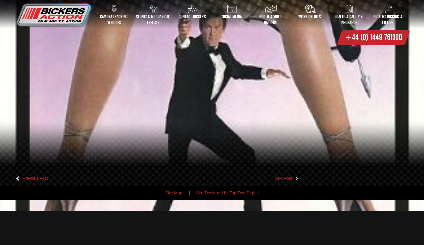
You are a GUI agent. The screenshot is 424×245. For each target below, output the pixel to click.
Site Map (173, 193)
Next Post (283, 178)
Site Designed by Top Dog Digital (227, 193)
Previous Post (35, 178)
